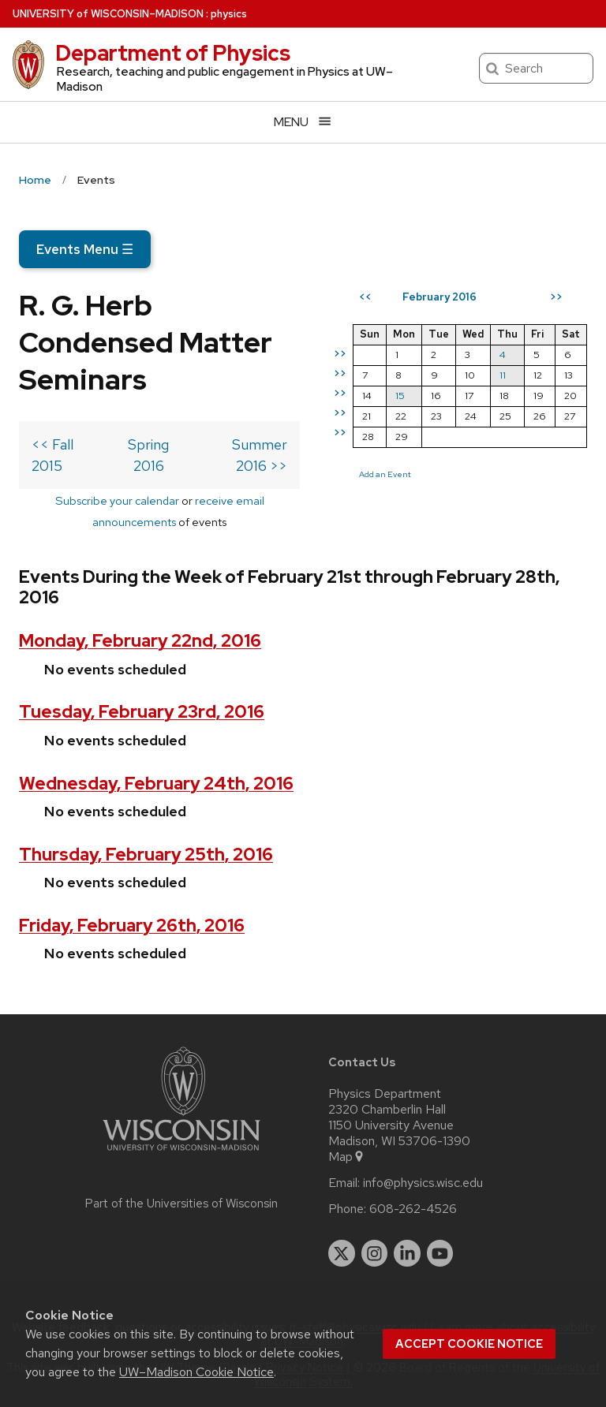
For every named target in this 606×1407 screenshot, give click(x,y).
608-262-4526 (413, 1209)
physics (229, 14)
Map (346, 1157)
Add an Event (385, 474)
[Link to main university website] (181, 1153)
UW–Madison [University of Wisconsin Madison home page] (108, 14)
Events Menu (84, 249)
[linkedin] (407, 1253)
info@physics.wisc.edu (423, 1183)
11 (502, 375)
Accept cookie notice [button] (469, 1344)
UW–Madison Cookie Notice (196, 1372)
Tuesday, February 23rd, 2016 (141, 711)
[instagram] (374, 1253)
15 (400, 395)
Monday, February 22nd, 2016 (140, 640)
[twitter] (341, 1253)
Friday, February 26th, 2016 (132, 925)
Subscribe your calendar (117, 500)
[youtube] (440, 1253)
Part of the (181, 1203)
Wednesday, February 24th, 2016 (156, 783)
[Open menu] (303, 122)
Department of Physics (172, 53)
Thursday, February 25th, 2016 (146, 854)
